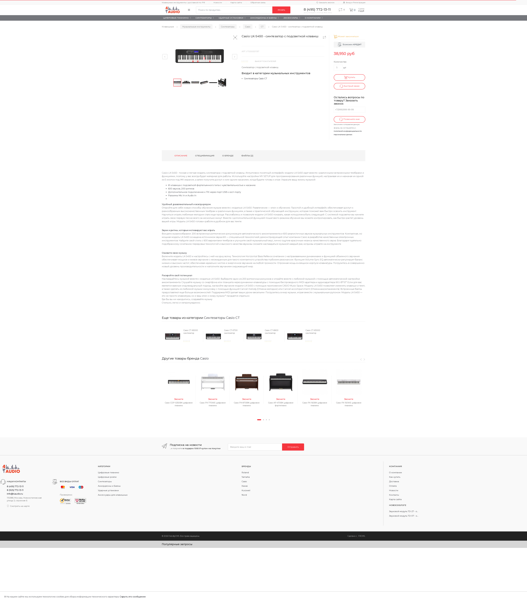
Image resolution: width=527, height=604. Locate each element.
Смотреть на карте (18, 506)
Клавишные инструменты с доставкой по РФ (183, 2)
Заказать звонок (325, 2)
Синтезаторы (204, 18)
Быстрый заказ (349, 86)
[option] (182, 336)
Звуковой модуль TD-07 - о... (403, 516)
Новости (217, 2)
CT (262, 26)
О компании (395, 472)
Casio (247, 26)
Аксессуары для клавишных (113, 495)
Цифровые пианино (176, 18)
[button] (235, 38)
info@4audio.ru (15, 493)
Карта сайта (236, 2)
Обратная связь (257, 2)
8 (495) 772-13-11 (15, 486)
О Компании (313, 18)
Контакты (394, 495)
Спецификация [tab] (204, 155)
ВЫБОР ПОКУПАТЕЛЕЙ (265, 61)
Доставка (394, 481)
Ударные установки (231, 18)
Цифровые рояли (107, 477)
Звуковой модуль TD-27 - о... (403, 511)
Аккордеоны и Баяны (263, 18)
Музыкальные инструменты (196, 26)
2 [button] (263, 419)
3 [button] (266, 419)
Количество (340, 62)
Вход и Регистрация (354, 2)
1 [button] (259, 419)
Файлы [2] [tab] (247, 155)
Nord (244, 495)
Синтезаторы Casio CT (255, 78)
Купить (349, 77)
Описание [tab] (180, 155)
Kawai (245, 486)
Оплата (393, 486)
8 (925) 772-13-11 (15, 490)
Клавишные (168, 26)
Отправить (293, 447)
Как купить (394, 477)
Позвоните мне (349, 119)
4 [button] (269, 419)
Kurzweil (246, 490)
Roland (245, 472)
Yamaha (246, 477)
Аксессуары (291, 18)
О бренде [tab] (227, 155)
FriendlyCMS (173, 536)
